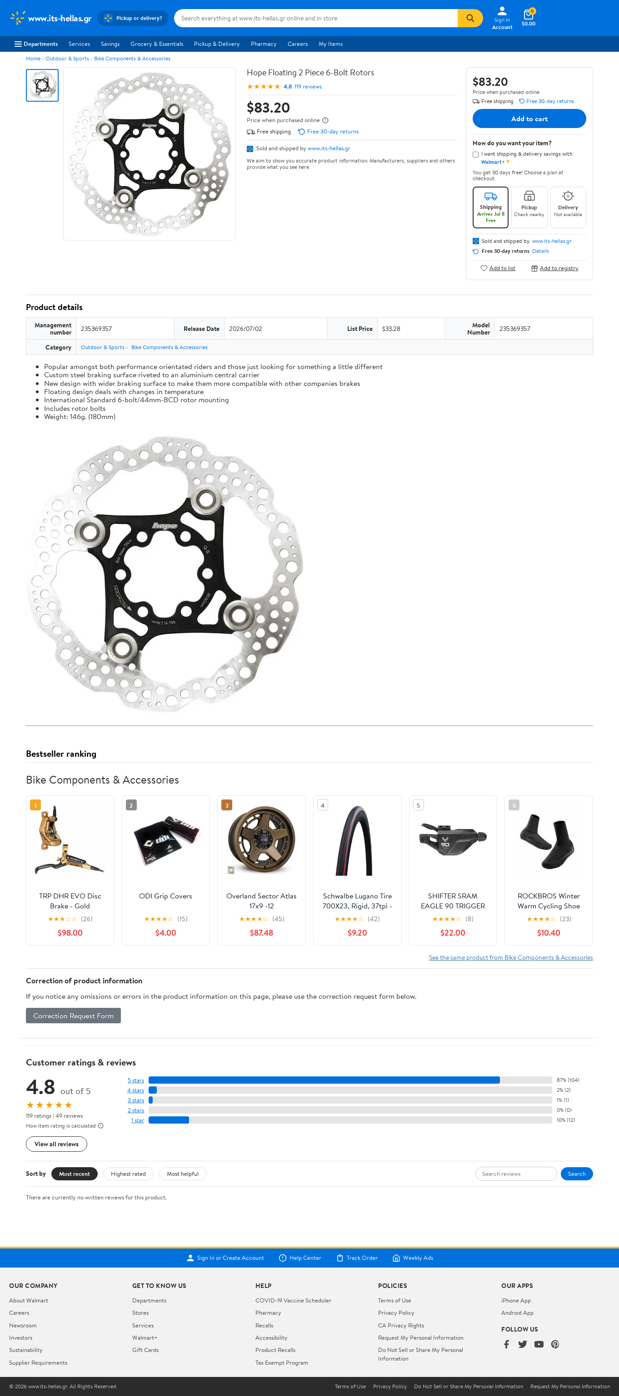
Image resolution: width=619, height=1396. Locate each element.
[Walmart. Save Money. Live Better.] (50, 18)
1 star (137, 1120)
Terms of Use (394, 1300)
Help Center (300, 1258)
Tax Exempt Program (281, 1362)
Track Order (357, 1258)
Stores (140, 1312)
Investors (20, 1337)
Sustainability (26, 1350)
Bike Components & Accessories (132, 58)
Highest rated (128, 1173)
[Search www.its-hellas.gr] (316, 18)
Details (540, 251)
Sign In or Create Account (225, 1258)
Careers (298, 43)
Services (79, 43)
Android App (517, 1312)
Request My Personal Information (421, 1337)
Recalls (264, 1325)
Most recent (74, 1173)
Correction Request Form (73, 1016)
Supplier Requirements (38, 1362)
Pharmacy (264, 43)
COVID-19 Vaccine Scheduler (293, 1300)
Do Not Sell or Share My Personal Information (468, 1386)
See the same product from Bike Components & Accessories (511, 957)
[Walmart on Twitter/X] (523, 1345)
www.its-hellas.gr (329, 148)
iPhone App (516, 1300)
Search (577, 1173)
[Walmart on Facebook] (506, 1345)
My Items (331, 43)
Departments (36, 43)
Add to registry (555, 268)
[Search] (470, 18)
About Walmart (28, 1300)
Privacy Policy (396, 1312)
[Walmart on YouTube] (539, 1345)
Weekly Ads (412, 1258)
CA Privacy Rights (401, 1325)
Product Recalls (275, 1350)
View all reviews (57, 1143)
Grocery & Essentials (156, 43)
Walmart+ (145, 1337)
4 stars (135, 1090)
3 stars (136, 1100)
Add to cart (529, 118)
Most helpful (183, 1173)
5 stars (136, 1080)
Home (33, 58)
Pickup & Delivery (217, 43)
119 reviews (308, 86)
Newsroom (23, 1325)
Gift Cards (145, 1350)
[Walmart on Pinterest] (555, 1345)
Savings (110, 43)
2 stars (136, 1110)
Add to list (497, 268)
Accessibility (271, 1337)
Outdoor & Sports (67, 58)
